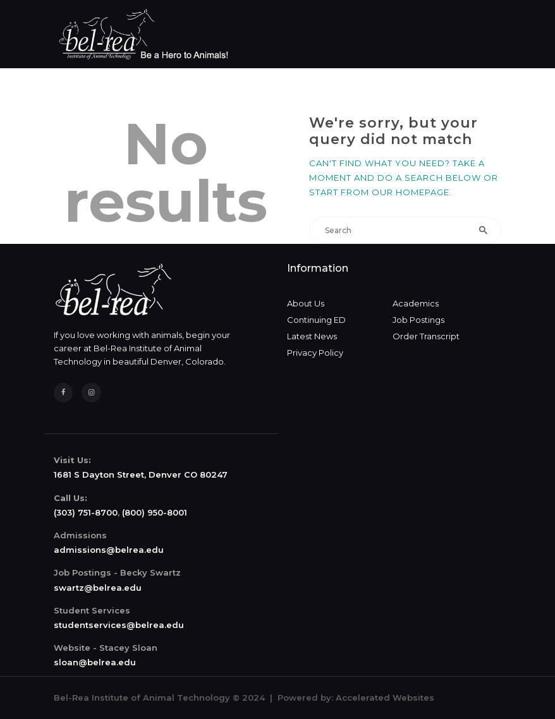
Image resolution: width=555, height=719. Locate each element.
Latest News (312, 336)
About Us (305, 303)
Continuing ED (316, 320)
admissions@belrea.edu (109, 550)
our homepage (410, 192)
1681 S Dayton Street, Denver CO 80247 (141, 474)
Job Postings (418, 320)
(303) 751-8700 (86, 512)
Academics (416, 303)
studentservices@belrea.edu (119, 625)
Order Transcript (426, 336)
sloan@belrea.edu (95, 662)
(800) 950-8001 (154, 512)
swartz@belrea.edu (98, 588)
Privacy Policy (315, 352)
